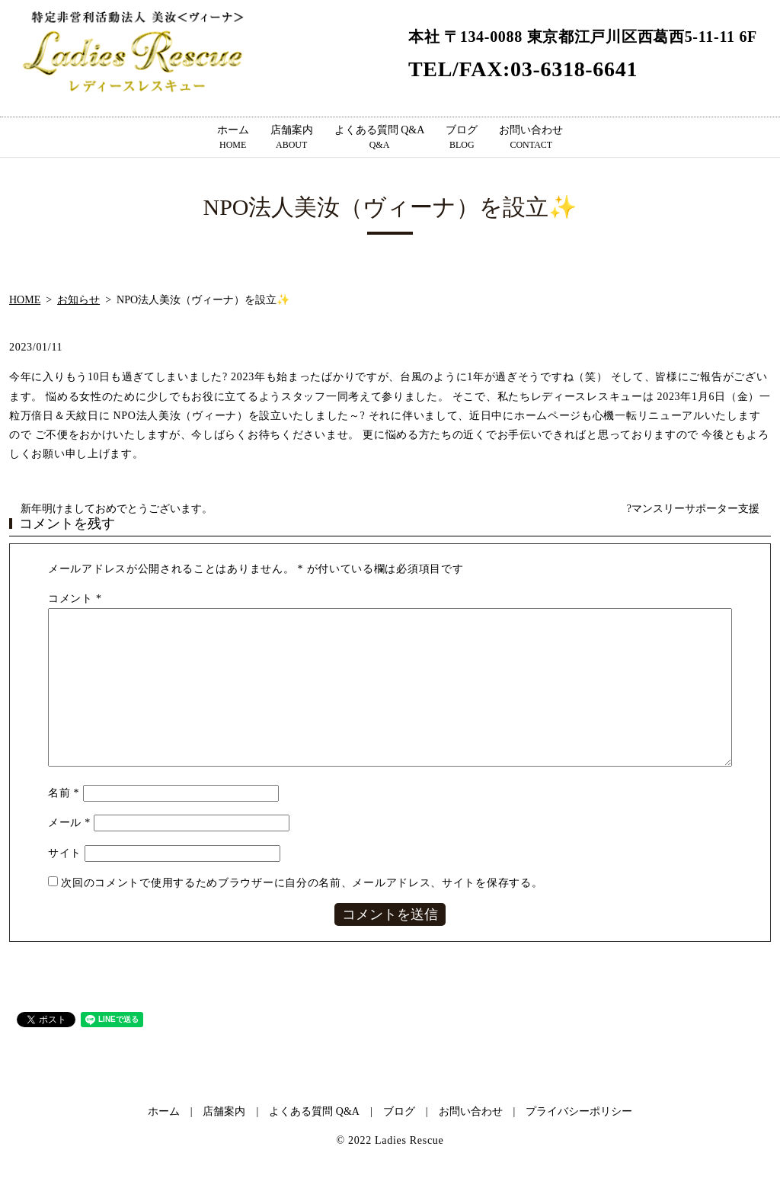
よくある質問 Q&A (379, 138)
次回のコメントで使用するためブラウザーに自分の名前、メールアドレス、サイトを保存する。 (301, 883)
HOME (24, 300)
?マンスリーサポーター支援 (693, 508)
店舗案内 (291, 138)
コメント (75, 598)
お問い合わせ (531, 138)
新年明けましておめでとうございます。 (117, 508)
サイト (65, 853)
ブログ (462, 138)
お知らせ (78, 300)
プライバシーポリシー (579, 1111)
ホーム (233, 138)
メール (69, 822)
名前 (63, 793)
